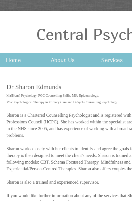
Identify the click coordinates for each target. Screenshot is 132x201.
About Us (63, 60)
